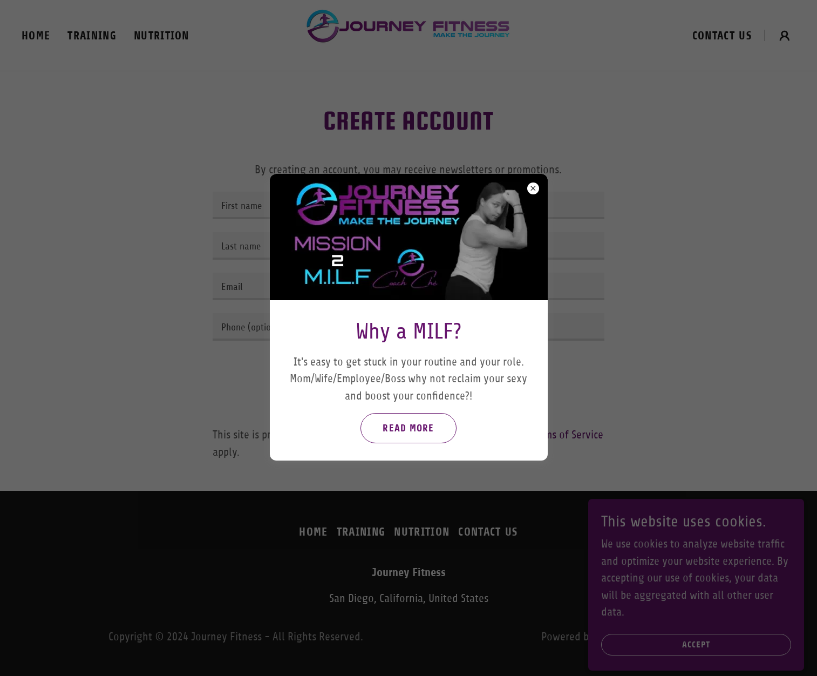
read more (408, 428)
